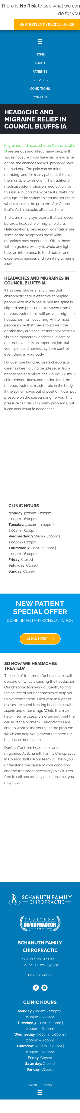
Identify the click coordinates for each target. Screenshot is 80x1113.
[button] (40, 638)
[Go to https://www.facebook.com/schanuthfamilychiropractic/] (36, 988)
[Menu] (40, 1092)
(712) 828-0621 (40, 975)
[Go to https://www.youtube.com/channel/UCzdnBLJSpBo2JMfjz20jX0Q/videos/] (44, 988)
